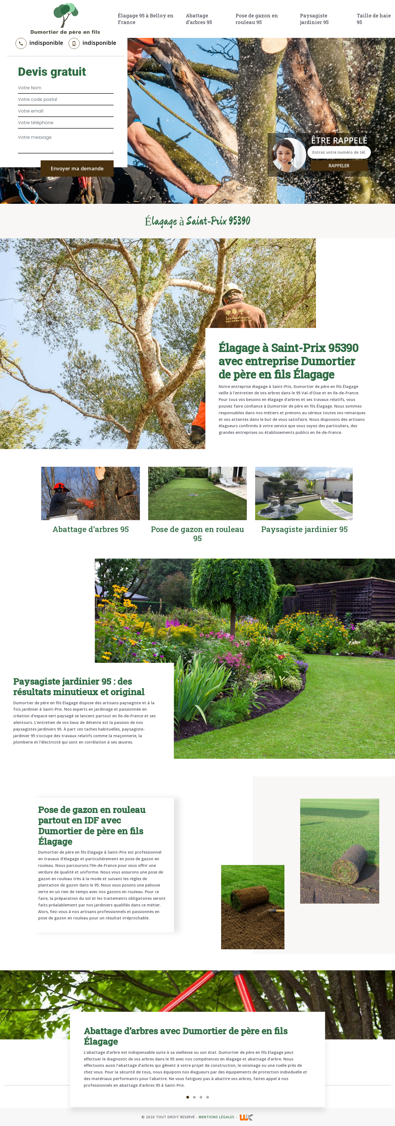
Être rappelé (339, 140)
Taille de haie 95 (374, 18)
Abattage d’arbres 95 (199, 18)
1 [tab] (187, 1097)
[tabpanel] (197, 1059)
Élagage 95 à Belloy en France (146, 18)
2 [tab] (194, 1097)
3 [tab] (201, 1097)
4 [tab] (207, 1097)
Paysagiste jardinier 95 (314, 18)
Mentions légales (216, 1117)
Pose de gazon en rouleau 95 (257, 18)
